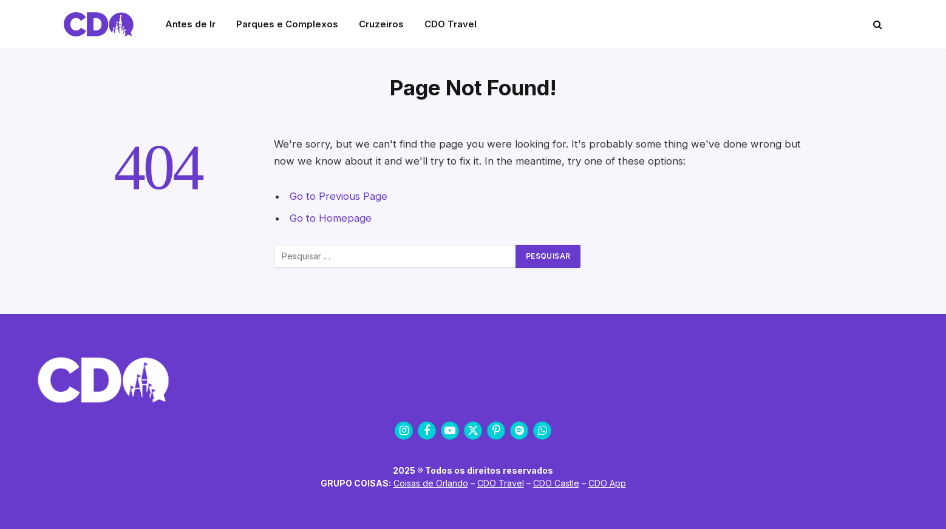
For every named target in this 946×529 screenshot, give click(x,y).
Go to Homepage (331, 218)
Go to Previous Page (338, 196)
